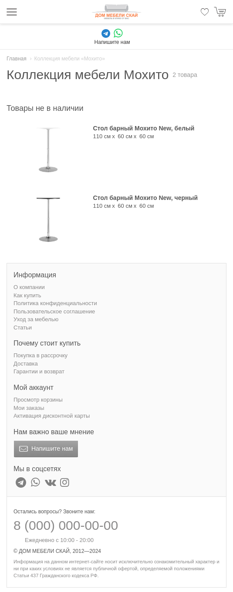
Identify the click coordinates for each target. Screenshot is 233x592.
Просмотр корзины (38, 399)
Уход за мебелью (36, 319)
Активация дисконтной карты (52, 415)
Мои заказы (29, 408)
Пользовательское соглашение (54, 311)
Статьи (23, 327)
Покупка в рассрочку (41, 355)
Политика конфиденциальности (55, 303)
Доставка (26, 363)
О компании (29, 287)
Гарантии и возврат (39, 371)
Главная (17, 59)
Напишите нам (45, 449)
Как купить (27, 295)
